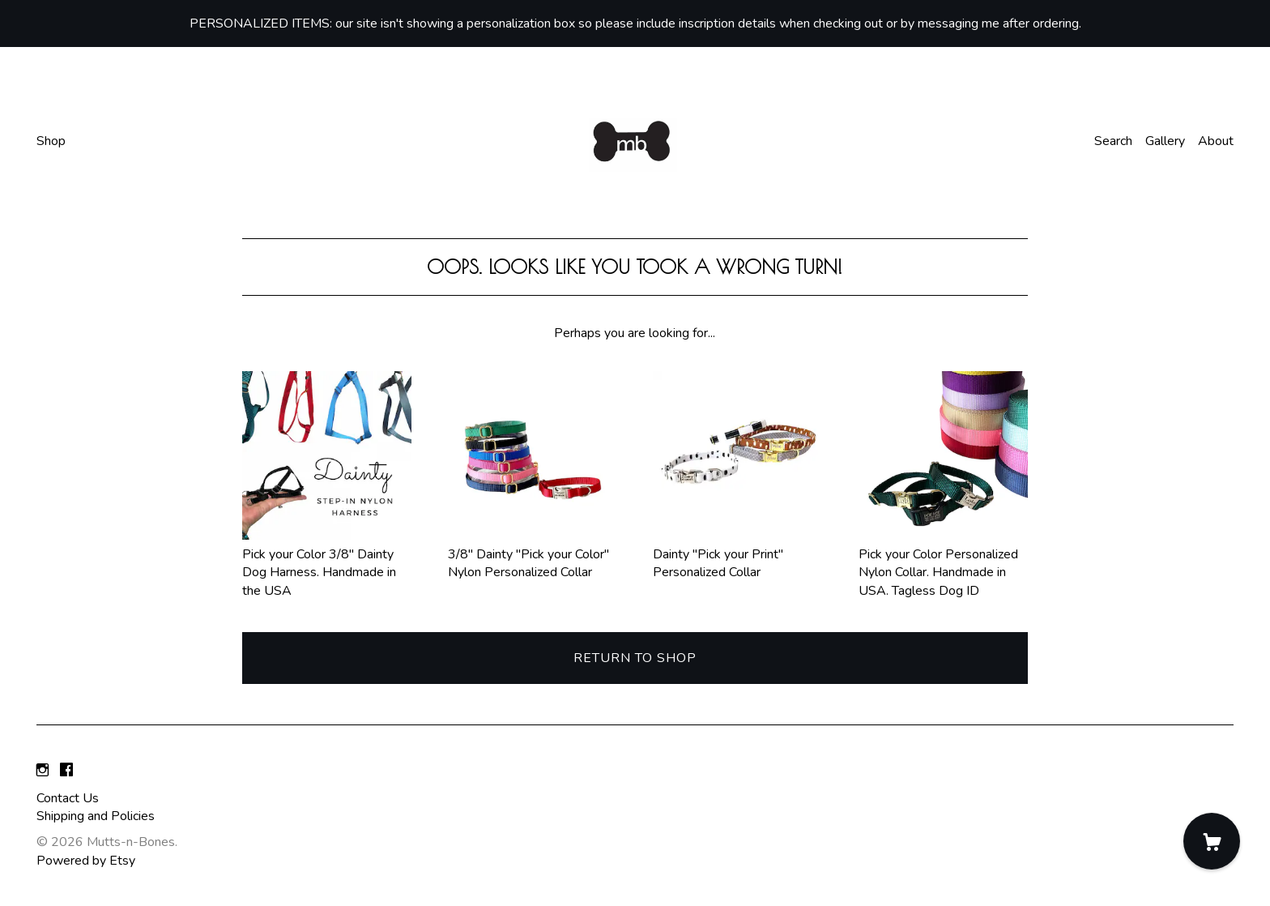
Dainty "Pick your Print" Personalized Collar (737, 554)
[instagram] (42, 771)
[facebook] (66, 771)
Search (1113, 141)
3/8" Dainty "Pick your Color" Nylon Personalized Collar (532, 554)
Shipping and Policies (95, 816)
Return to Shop (635, 658)
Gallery (1165, 141)
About (1216, 141)
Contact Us (67, 798)
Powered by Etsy (85, 861)
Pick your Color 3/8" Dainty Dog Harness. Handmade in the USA (326, 563)
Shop (51, 141)
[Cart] (1211, 841)
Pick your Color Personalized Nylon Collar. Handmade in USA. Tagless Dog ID (943, 563)
